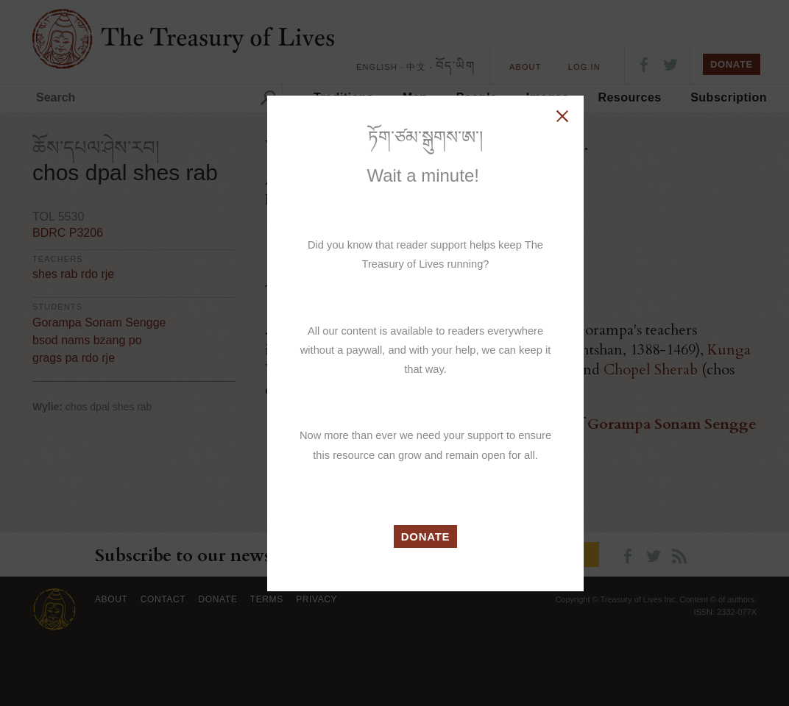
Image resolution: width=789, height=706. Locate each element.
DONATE (425, 536)
